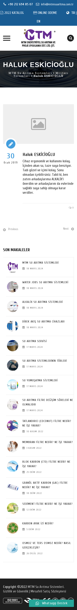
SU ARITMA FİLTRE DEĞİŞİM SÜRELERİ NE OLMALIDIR (47, 402)
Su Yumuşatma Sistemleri (40, 380)
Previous (13, 229)
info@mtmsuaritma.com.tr (57, 4)
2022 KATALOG (14, 13)
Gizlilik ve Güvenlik (16, 591)
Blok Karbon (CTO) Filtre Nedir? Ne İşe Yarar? (46, 464)
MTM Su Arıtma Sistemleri (40, 262)
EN (38, 21)
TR (73, 13)
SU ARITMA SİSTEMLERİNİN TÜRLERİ (44, 361)
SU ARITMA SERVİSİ (34, 341)
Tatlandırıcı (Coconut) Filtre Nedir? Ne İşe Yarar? (46, 423)
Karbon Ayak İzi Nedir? (38, 523)
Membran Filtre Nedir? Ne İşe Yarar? (47, 442)
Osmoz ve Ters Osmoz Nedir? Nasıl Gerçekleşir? (46, 545)
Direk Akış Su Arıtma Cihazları (43, 321)
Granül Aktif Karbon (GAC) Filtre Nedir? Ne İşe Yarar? (45, 485)
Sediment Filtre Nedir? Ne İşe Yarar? (47, 504)
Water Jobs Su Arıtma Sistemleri (45, 282)
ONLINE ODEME (47, 13)
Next (66, 229)
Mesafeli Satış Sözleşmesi (48, 591)
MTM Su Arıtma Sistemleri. (46, 587)
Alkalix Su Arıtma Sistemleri (42, 302)
